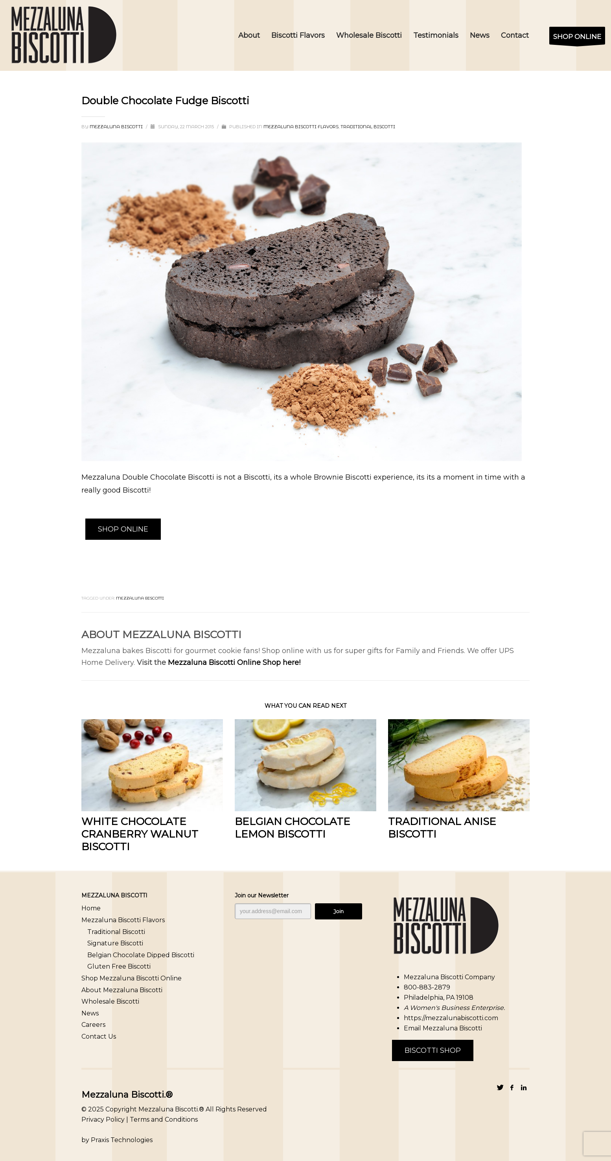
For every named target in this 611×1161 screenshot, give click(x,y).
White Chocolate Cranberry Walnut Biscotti (139, 834)
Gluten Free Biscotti (119, 966)
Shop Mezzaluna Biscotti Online (131, 978)
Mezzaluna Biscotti (117, 126)
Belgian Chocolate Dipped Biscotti (140, 955)
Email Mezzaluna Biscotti (443, 1028)
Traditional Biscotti (367, 126)
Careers (93, 1024)
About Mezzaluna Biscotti (121, 990)
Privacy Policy (103, 1119)
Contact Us (98, 1036)
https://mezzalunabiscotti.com (451, 1018)
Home (91, 908)
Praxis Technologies (122, 1140)
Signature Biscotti (115, 943)
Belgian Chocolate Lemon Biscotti (292, 827)
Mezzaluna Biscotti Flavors (301, 126)
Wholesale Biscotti (110, 1001)
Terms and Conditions (164, 1119)
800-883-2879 (427, 987)
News (90, 1013)
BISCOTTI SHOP (433, 1050)
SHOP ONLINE (123, 529)
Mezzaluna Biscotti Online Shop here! (234, 662)
